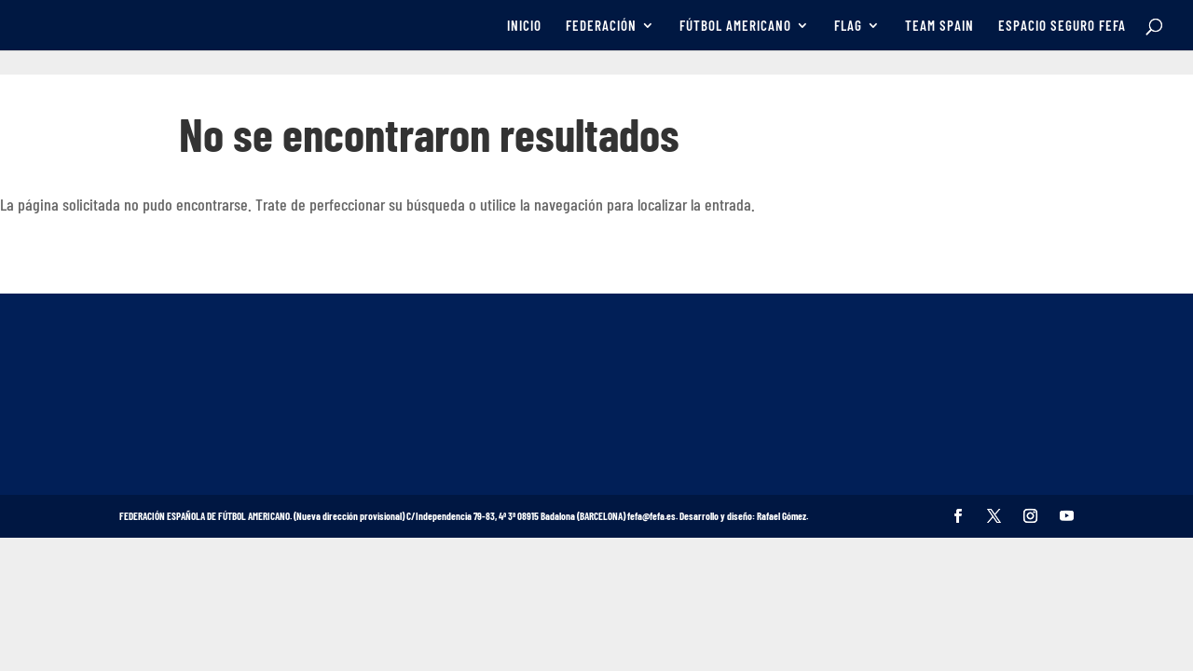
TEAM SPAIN (939, 26)
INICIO (524, 26)
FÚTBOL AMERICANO (735, 26)
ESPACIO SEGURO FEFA (1062, 26)
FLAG (848, 26)
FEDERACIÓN (601, 26)
